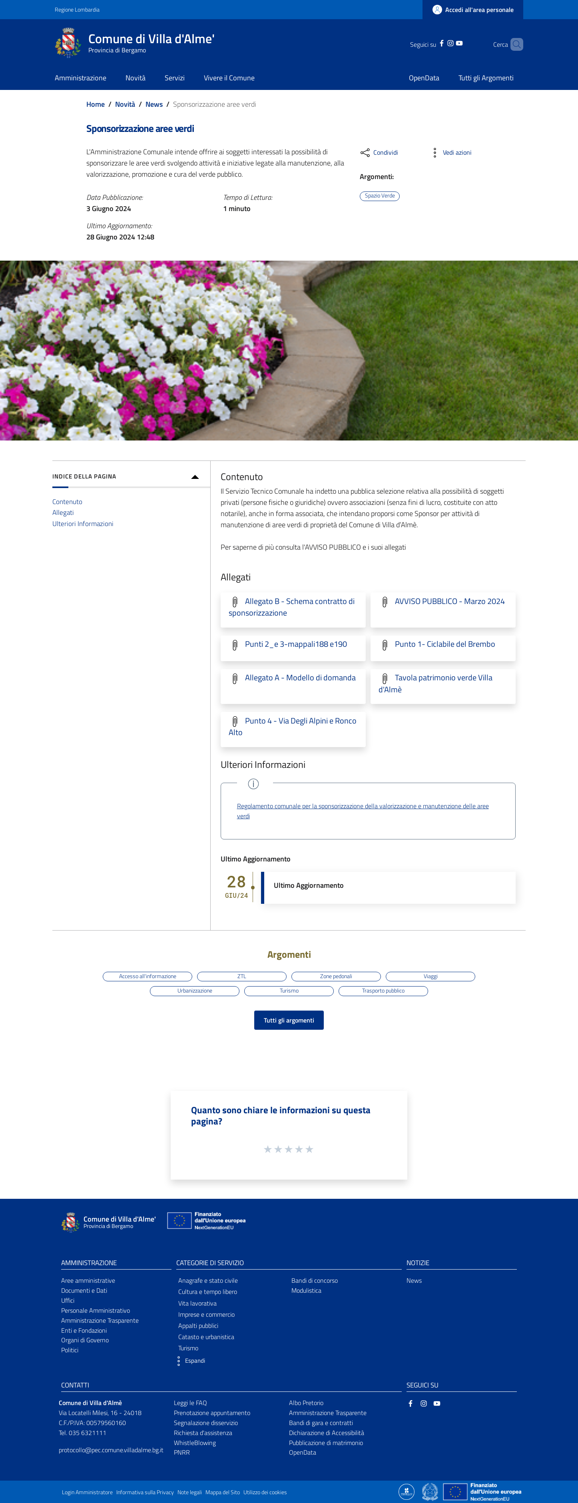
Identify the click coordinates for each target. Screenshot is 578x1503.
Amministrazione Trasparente (100, 1320)
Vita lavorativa (197, 1303)
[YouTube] (449, 42)
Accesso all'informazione (147, 976)
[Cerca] (513, 44)
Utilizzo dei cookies (265, 1492)
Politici (69, 1350)
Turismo (289, 990)
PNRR (182, 1452)
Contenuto (67, 501)
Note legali (189, 1492)
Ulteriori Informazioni (83, 523)
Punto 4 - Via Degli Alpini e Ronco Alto (293, 726)
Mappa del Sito (222, 1492)
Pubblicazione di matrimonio (326, 1442)
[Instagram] (440, 42)
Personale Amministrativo (95, 1310)
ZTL (241, 976)
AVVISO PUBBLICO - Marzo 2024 (450, 601)
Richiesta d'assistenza (203, 1432)
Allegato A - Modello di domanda (300, 678)
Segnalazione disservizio (206, 1422)
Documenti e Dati (84, 1290)
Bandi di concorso (314, 1280)
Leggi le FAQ (190, 1402)
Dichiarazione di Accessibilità (326, 1432)
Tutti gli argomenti (289, 1020)
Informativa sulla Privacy (145, 1492)
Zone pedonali (336, 976)
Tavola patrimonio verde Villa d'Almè (435, 683)
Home (95, 104)
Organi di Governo (85, 1340)
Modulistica (306, 1290)
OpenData (302, 1452)
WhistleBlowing (195, 1442)
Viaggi (431, 976)
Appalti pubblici (198, 1325)
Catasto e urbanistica (206, 1337)
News (154, 104)
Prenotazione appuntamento (212, 1412)
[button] (188, 1361)
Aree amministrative (88, 1280)
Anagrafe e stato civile (208, 1280)
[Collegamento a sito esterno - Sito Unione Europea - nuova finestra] (205, 1223)
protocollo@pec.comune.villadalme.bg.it (111, 1450)
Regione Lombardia (77, 9)
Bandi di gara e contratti (321, 1422)
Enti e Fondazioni (84, 1330)
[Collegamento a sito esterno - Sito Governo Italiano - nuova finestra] (430, 1491)
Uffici (67, 1300)
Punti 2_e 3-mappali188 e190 (296, 644)
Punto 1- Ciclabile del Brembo (445, 644)
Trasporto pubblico (383, 990)
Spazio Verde (380, 195)
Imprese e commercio (206, 1314)
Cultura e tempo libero (207, 1291)
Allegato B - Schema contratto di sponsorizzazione (292, 607)
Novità (125, 104)
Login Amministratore (87, 1492)
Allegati (63, 512)
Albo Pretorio (306, 1402)
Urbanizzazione (194, 990)
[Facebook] (431, 42)
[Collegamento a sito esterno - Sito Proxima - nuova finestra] (407, 1491)
